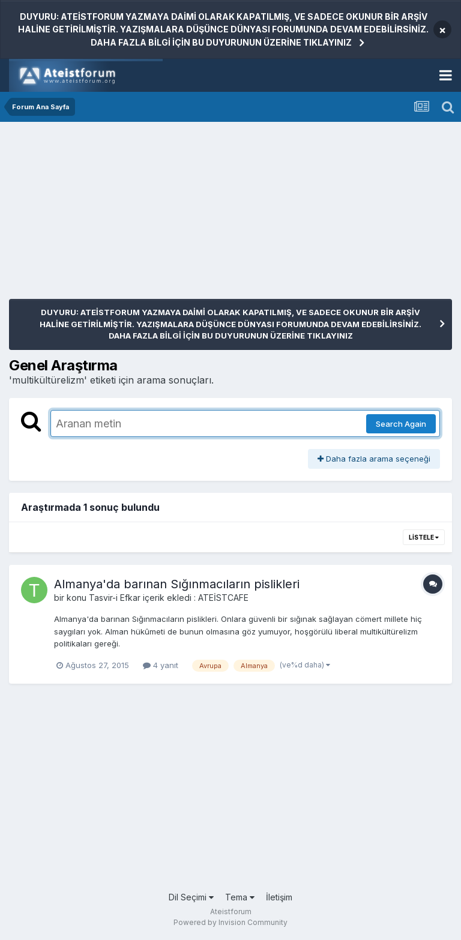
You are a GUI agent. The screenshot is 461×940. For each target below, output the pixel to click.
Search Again (401, 424)
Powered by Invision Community (230, 922)
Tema (240, 897)
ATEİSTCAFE (223, 597)
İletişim (279, 897)
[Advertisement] (149, 215)
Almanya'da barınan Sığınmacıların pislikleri (177, 584)
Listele (424, 537)
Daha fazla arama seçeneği (374, 458)
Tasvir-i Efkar (114, 597)
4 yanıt (160, 665)
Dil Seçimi (191, 897)
